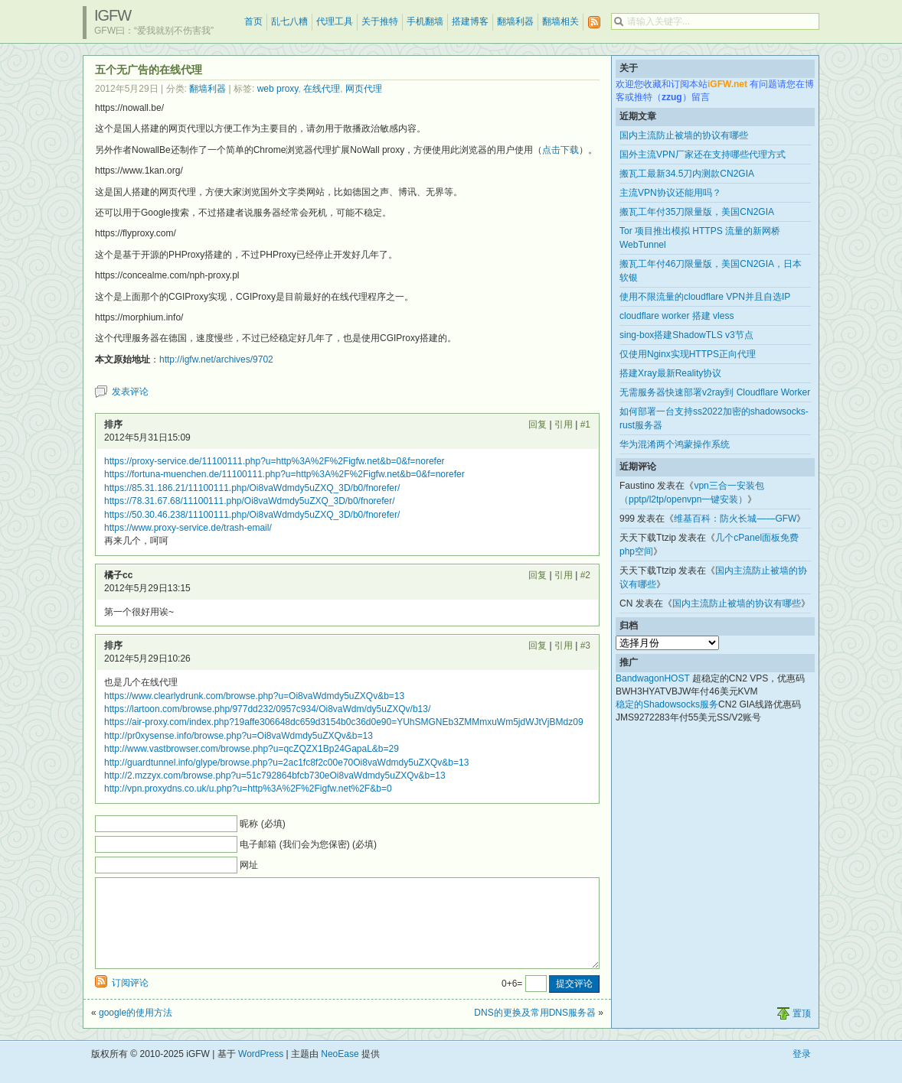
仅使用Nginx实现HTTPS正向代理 (687, 354)
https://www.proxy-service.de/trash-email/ (188, 527)
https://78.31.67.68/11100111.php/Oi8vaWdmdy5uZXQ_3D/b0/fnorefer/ (249, 501)
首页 (253, 21)
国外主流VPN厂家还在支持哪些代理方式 (702, 154)
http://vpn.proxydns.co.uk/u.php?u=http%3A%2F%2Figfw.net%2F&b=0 (248, 788)
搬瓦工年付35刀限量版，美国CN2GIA (696, 212)
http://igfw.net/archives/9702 (216, 359)
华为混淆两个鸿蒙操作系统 (674, 444)
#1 (585, 424)
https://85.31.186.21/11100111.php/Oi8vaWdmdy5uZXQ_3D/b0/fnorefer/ (252, 488)
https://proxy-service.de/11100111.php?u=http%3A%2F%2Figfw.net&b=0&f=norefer (274, 461)
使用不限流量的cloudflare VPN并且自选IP (704, 296)
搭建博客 (470, 21)
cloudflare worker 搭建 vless (676, 316)
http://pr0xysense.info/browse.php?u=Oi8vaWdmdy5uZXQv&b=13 (238, 735)
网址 (249, 865)
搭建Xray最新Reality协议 (670, 373)
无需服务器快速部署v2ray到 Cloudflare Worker (714, 392)
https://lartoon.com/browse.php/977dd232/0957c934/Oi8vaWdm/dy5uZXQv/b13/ (267, 709)
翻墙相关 (560, 21)
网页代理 (363, 88)
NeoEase (339, 1072)
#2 (585, 575)
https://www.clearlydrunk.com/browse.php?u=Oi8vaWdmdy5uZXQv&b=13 (254, 696)
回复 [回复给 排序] (537, 424)
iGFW (112, 15)
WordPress (260, 1072)
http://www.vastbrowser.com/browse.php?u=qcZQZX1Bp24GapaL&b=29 (251, 748)
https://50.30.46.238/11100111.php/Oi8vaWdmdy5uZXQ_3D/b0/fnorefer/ (252, 514)
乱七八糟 (289, 21)
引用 (563, 424)
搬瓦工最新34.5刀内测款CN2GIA (686, 173)
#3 (585, 645)
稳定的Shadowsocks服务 (667, 704)
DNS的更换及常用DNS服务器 (535, 1031)
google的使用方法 (135, 1031)
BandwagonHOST (653, 678)
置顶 (802, 1031)
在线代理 (321, 88)
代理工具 (334, 21)
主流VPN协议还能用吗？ (670, 192)
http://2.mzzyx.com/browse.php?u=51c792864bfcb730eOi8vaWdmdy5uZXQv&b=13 (275, 775)
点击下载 (560, 150)
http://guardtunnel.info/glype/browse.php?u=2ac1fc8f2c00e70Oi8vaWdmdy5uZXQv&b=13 (286, 762)
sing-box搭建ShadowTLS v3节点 (686, 335)
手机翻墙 (425, 21)
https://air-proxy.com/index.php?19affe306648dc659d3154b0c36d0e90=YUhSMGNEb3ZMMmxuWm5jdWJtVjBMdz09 (343, 722)
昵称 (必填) (262, 823)
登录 (802, 1072)
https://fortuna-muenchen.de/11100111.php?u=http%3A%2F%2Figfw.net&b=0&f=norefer (284, 474)
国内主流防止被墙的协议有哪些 (683, 135)
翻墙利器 (515, 21)
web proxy (278, 88)
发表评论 (130, 391)
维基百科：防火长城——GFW (735, 518)
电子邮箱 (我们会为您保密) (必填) (308, 844)
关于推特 (379, 21)
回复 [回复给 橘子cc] (537, 575)
